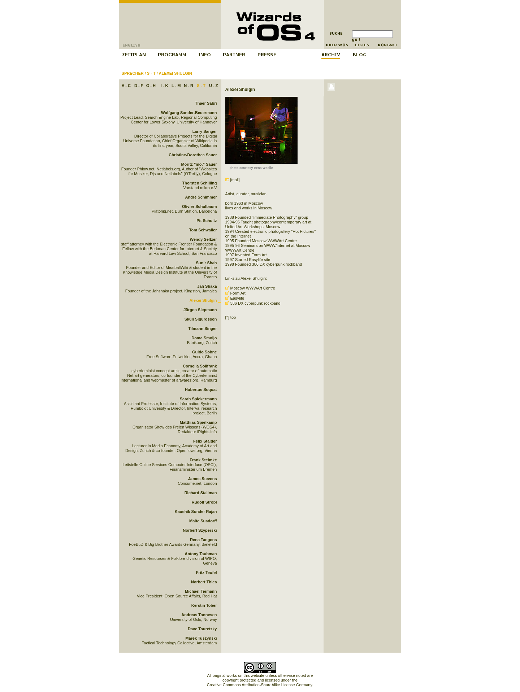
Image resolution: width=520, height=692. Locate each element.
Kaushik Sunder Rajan (196, 511)
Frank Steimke (203, 460)
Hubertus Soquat (201, 389)
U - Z (213, 85)
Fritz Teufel (206, 572)
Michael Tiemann (201, 591)
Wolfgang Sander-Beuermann (189, 112)
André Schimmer (201, 197)
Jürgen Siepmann (200, 310)
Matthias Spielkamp (198, 422)
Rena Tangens (203, 540)
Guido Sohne (204, 352)
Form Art (236, 293)
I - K (164, 85)
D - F (138, 85)
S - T (151, 73)
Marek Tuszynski (201, 638)
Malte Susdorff (203, 521)
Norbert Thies (204, 582)
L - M (176, 85)
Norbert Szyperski (200, 530)
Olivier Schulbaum (199, 206)
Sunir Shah (206, 263)
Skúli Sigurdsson (201, 319)
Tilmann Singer (202, 328)
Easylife (235, 298)
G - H (151, 85)
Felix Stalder (205, 441)
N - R (188, 85)
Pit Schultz (206, 220)
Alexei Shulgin (175, 73)
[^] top (230, 317)
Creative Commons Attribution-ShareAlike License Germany (259, 685)
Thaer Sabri (206, 103)
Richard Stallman (201, 493)
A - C (126, 85)
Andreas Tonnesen (199, 615)
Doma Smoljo (204, 338)
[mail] (232, 180)
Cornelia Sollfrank (200, 366)
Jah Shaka (207, 286)
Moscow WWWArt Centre (250, 288)
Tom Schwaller (203, 230)
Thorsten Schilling (199, 183)
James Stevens (202, 478)
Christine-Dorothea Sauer (193, 155)
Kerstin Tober (204, 605)
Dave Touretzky (202, 629)
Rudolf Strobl (204, 502)
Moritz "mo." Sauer (199, 164)
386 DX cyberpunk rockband (253, 303)
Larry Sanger (204, 131)
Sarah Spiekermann (198, 399)
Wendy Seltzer (203, 239)
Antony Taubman (201, 554)
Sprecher (133, 73)
